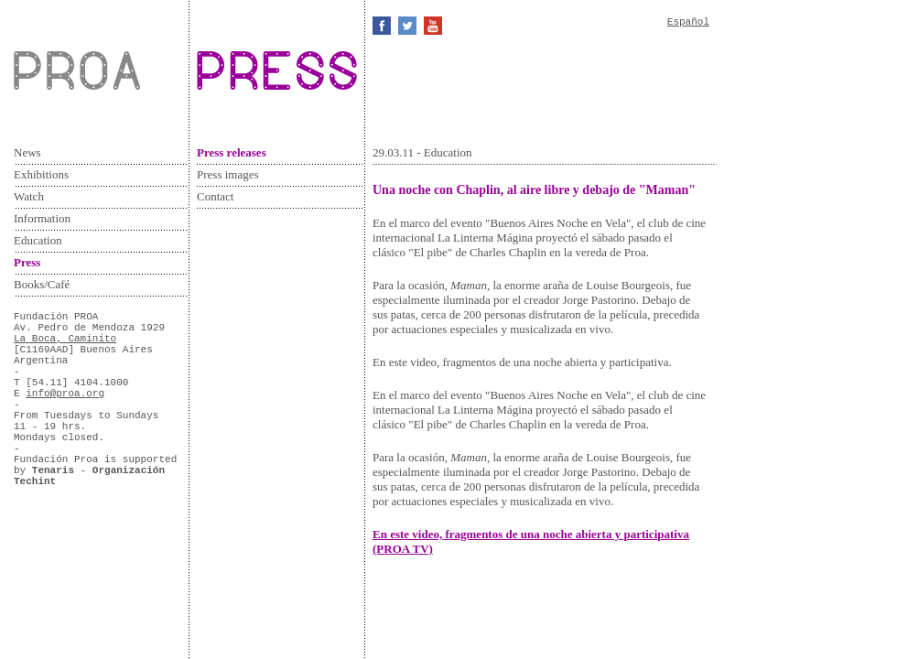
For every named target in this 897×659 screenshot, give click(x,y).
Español (688, 21)
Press (27, 262)
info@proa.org (65, 393)
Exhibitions (41, 174)
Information (42, 218)
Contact (215, 196)
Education (38, 240)
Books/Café (42, 284)
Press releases (231, 152)
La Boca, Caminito (65, 338)
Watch (29, 196)
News (27, 152)
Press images (228, 174)
